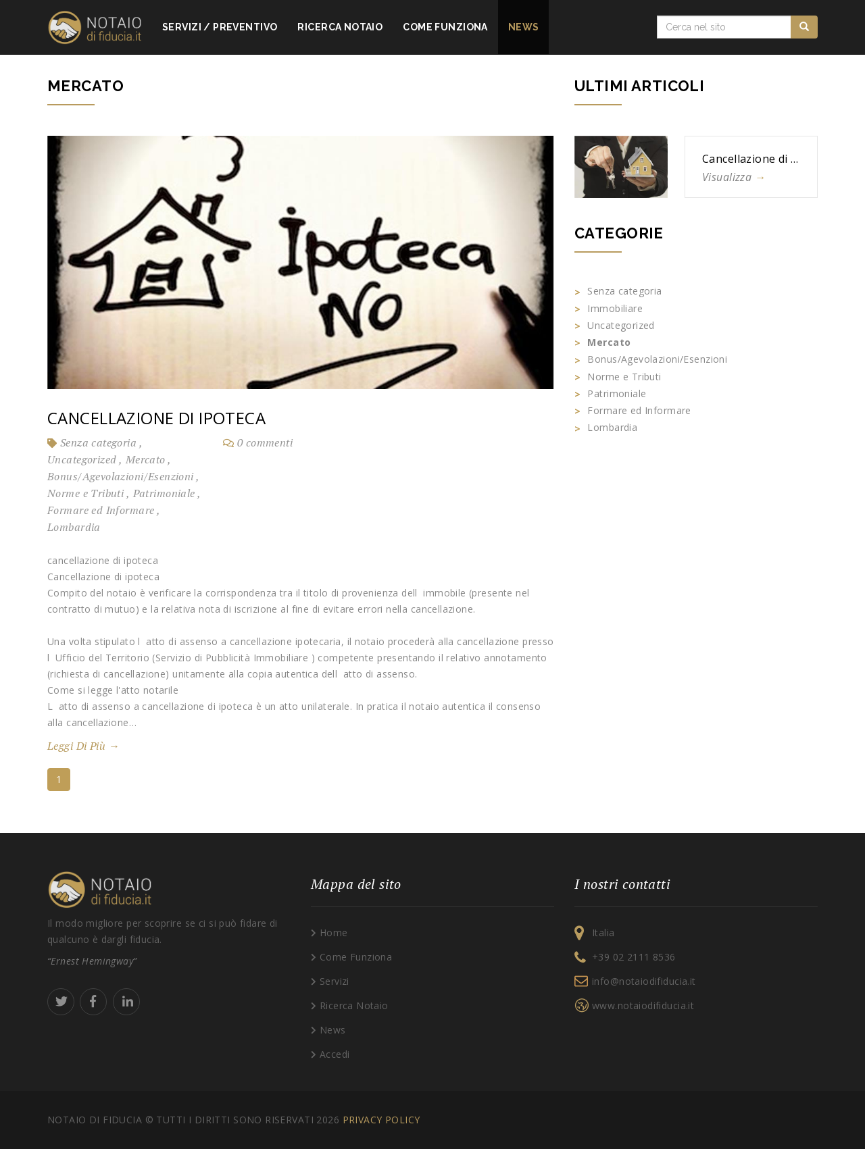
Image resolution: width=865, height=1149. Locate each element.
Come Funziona (356, 956)
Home (334, 932)
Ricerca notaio (339, 27)
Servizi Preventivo (219, 27)
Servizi (334, 981)
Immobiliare (615, 308)
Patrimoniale (165, 493)
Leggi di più (83, 745)
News (523, 27)
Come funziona (445, 27)
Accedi (335, 1054)
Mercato (147, 459)
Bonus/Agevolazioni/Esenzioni (121, 476)
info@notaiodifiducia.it (644, 981)
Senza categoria (99, 442)
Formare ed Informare (102, 510)
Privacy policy (381, 1119)
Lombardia (74, 526)
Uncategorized (83, 459)
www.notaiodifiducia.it (643, 1005)
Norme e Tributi (86, 493)
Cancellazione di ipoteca (156, 418)
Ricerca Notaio (354, 1005)
